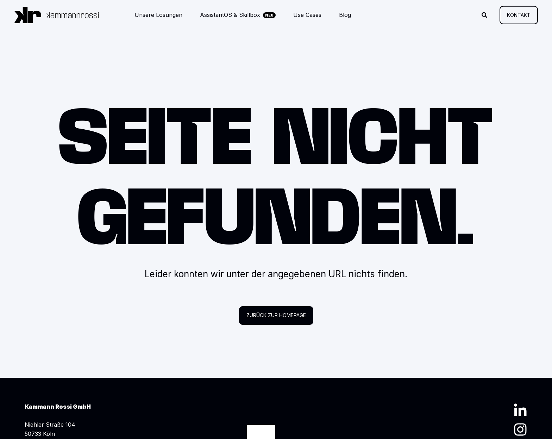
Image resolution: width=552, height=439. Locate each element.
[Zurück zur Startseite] (56, 15)
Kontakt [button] (519, 15)
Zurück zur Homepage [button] (276, 315)
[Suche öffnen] (485, 14)
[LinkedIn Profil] (520, 410)
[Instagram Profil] (520, 429)
